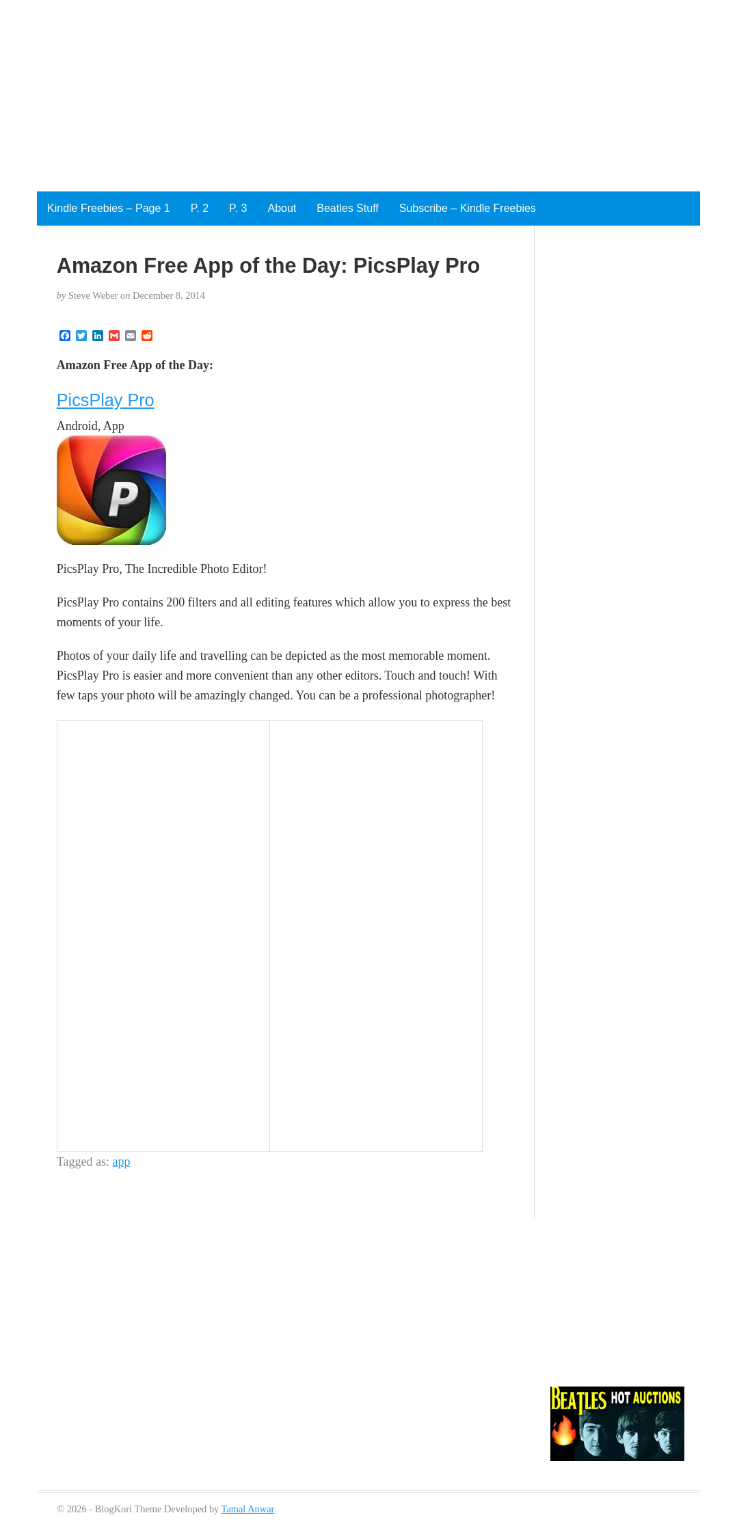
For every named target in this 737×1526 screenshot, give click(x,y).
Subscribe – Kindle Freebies (467, 208)
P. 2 (200, 208)
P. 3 (238, 208)
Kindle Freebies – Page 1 (108, 208)
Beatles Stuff (347, 208)
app (122, 1161)
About (281, 208)
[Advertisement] (350, 95)
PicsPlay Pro (106, 400)
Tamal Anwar (248, 1508)
